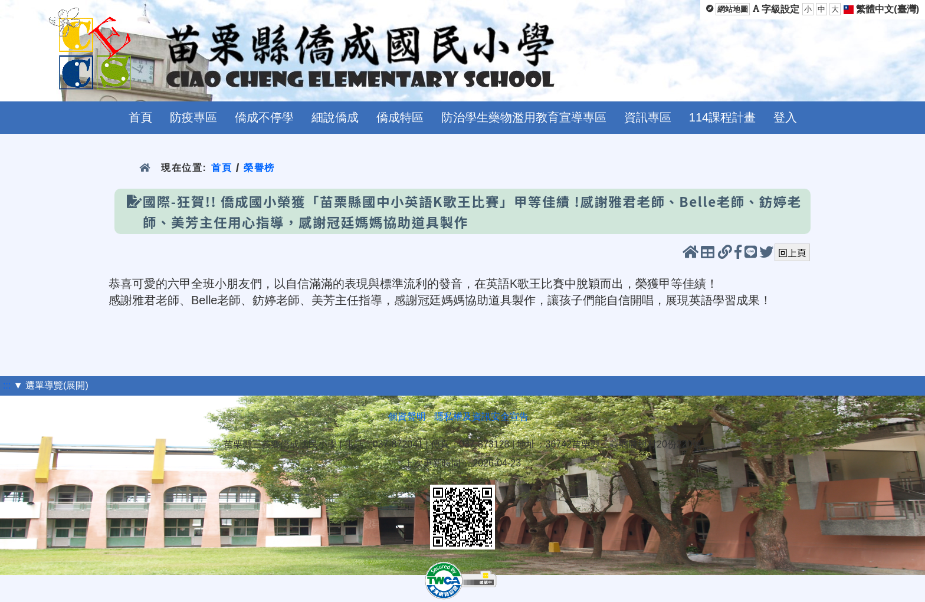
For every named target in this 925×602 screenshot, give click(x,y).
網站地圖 (732, 9)
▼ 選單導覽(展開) (51, 385)
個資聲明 (407, 417)
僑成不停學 (264, 117)
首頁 (140, 117)
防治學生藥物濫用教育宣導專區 (523, 117)
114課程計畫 (722, 117)
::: (7, 385)
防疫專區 (193, 117)
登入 (785, 117)
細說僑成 (335, 117)
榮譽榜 (259, 168)
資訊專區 (647, 117)
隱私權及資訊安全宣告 (481, 417)
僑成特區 (400, 117)
